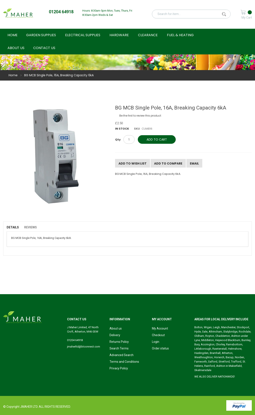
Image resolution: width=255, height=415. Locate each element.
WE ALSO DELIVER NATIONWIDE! (214, 376)
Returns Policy (119, 341)
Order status (160, 348)
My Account (160, 328)
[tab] (15, 227)
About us (116, 328)
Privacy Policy (119, 368)
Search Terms (119, 348)
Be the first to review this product (140, 115)
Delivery (115, 335)
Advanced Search (122, 355)
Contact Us (44, 47)
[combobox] (193, 14)
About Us (16, 47)
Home (13, 75)
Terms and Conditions (124, 361)
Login (155, 341)
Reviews (30, 227)
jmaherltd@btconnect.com (83, 346)
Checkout (158, 335)
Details (13, 227)
